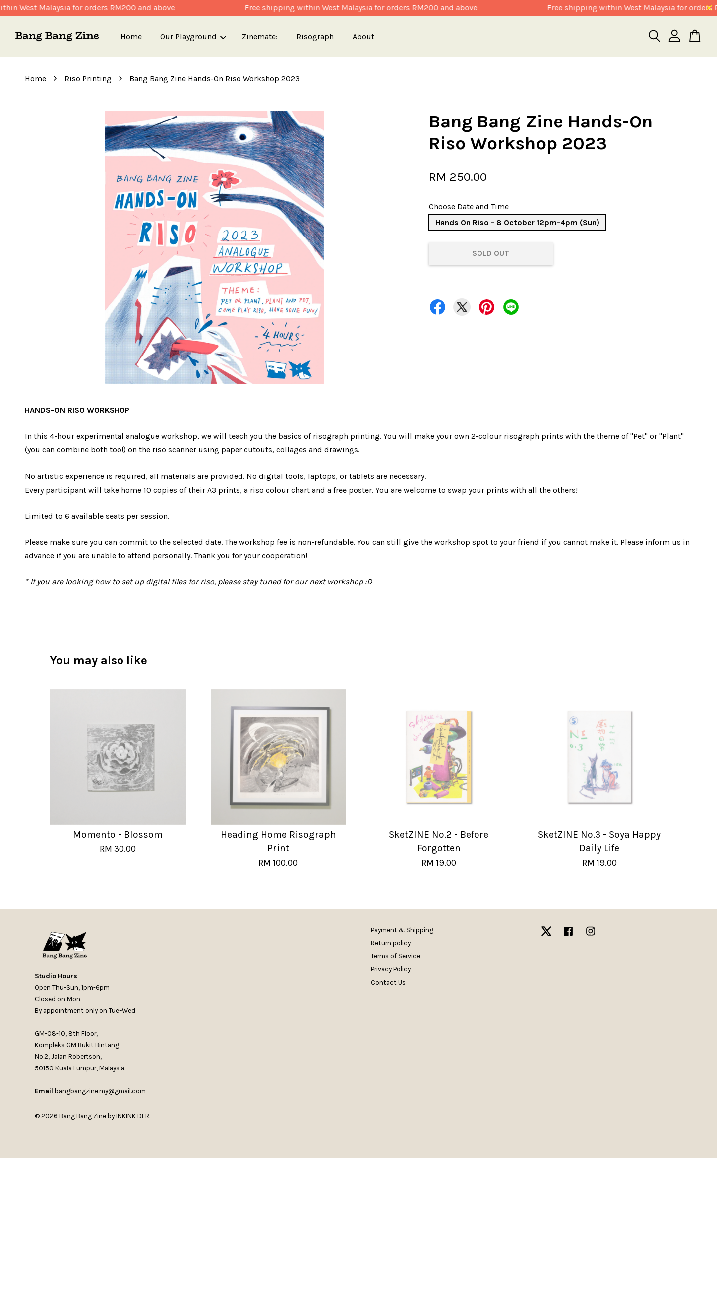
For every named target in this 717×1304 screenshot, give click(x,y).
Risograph (315, 36)
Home (131, 36)
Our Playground (193, 36)
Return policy (391, 943)
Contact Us (388, 982)
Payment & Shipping (402, 930)
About (363, 36)
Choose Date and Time (469, 206)
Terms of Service (395, 956)
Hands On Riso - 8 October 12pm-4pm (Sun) (517, 222)
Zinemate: (260, 36)
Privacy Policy (391, 969)
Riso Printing (88, 78)
